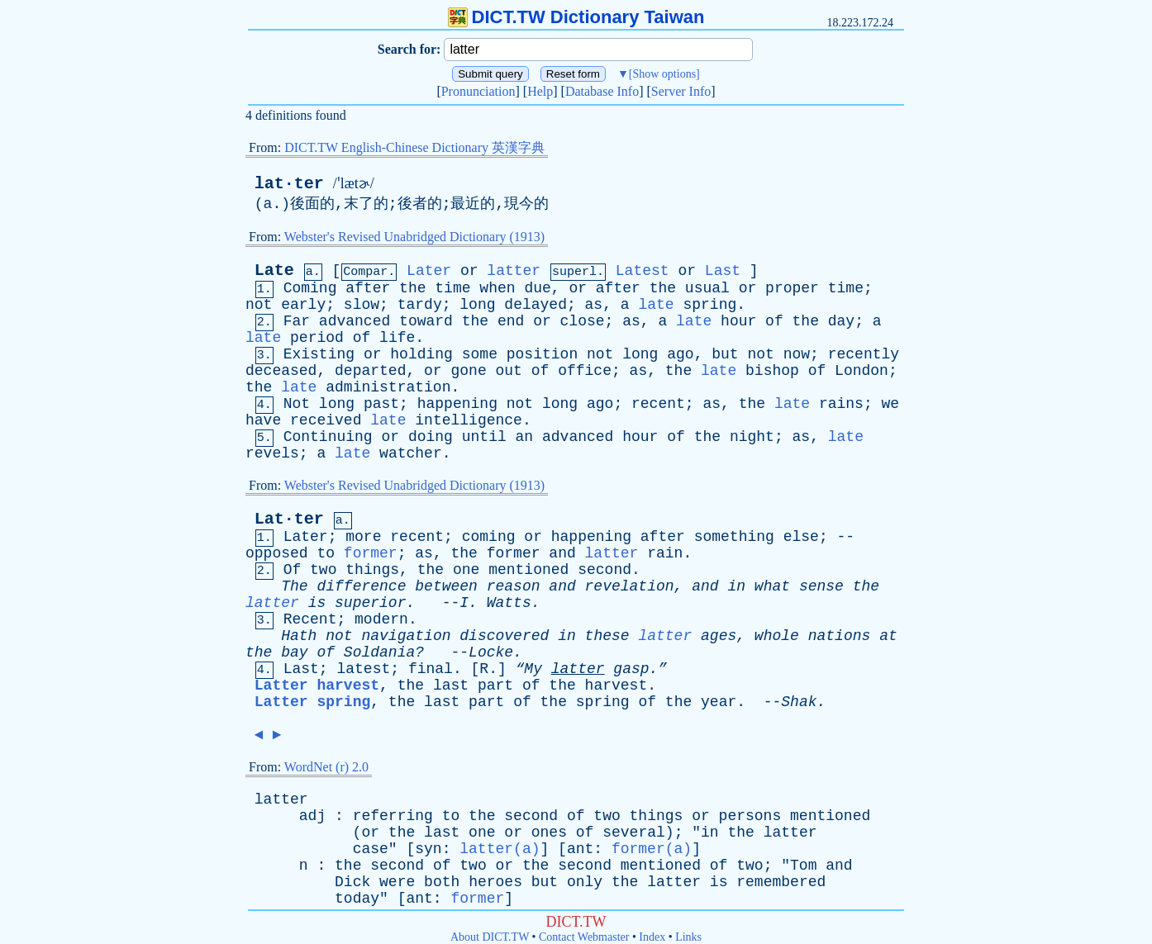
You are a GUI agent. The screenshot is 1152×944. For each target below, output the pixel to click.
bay (294, 652)
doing (430, 437)
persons (750, 816)
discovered (504, 636)
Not (296, 404)
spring (709, 304)
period (317, 338)
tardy (419, 304)
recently (863, 354)
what (772, 586)
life (397, 338)
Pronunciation (478, 91)
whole (777, 636)
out (509, 371)
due (537, 288)
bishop (772, 371)
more (363, 537)
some (479, 354)
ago (680, 354)
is (317, 603)
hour (738, 321)
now (796, 354)
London (861, 371)
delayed (535, 304)
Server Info (681, 91)
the (412, 288)
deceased (281, 371)
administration (388, 387)
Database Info (602, 91)
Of (292, 570)
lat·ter (289, 183)
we (891, 404)
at (888, 636)
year (718, 702)
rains (841, 404)
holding (421, 354)
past (381, 404)
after (367, 288)
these (607, 636)
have (263, 420)
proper (792, 288)
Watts (509, 603)
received (325, 420)
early (303, 304)
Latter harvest (317, 685)
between (446, 586)
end (510, 321)
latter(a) (499, 849)
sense (821, 586)
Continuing (328, 437)
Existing (319, 354)
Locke (491, 652)
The (294, 586)
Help (540, 91)
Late (274, 270)
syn (428, 849)
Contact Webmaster (584, 937)
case (370, 849)
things (372, 570)
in (736, 586)
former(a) (652, 849)
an (525, 437)
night (752, 437)
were (397, 882)
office (585, 371)
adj (312, 816)
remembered (781, 882)
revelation (629, 586)
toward (426, 321)
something (734, 537)
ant (580, 849)
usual (707, 288)
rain (665, 553)
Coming (310, 288)
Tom (803, 865)
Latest (642, 271)
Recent (310, 619)
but (725, 354)
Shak (798, 702)
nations (839, 636)
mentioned (528, 570)
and (562, 553)
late (656, 304)
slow (361, 304)
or (469, 271)
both (441, 882)
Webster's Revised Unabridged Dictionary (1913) (414, 237)
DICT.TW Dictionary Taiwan (576, 17)
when (497, 288)
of (774, 321)
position (542, 354)
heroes (495, 882)
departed (370, 371)
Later (429, 271)
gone (468, 371)
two (323, 570)
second (604, 570)
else (801, 537)
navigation (405, 636)
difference (361, 586)
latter (513, 271)
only (584, 882)
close (582, 321)
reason (513, 586)
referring (393, 816)
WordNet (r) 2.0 (326, 767)
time (452, 288)
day (841, 321)
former (370, 553)
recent (658, 404)
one (466, 570)
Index (652, 937)
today (357, 898)
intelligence (468, 420)
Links (688, 937)
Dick (352, 882)
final (430, 669)
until (484, 437)
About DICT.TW (489, 937)
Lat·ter (289, 519)
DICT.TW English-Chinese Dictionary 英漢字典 (414, 147)
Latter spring (312, 702)
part (495, 685)
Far (296, 321)
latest (363, 669)
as (594, 304)
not (258, 304)
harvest (616, 685)
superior (370, 603)
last (451, 685)
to (326, 553)
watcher (410, 453)
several (633, 832)
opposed (276, 553)
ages (718, 636)
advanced (354, 321)
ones (549, 832)
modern (381, 619)
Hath (299, 636)
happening (457, 404)
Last (722, 271)
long (477, 304)
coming (489, 537)
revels (272, 453)
